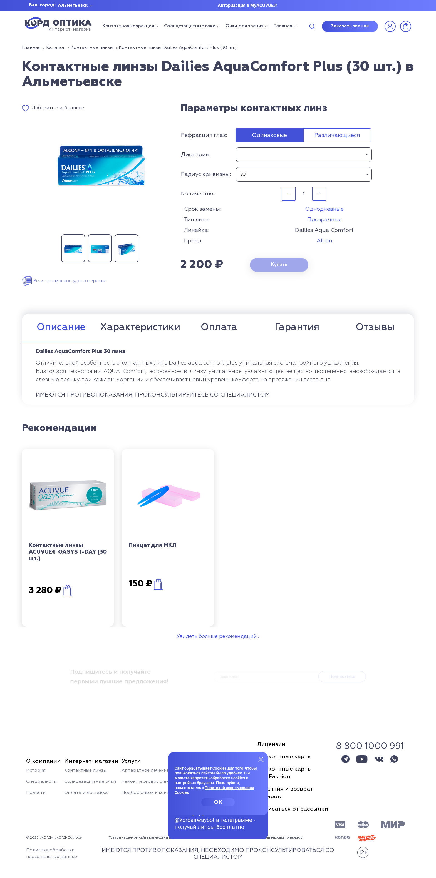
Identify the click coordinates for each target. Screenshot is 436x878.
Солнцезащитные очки (189, 26)
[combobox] (304, 154)
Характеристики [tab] (140, 327)
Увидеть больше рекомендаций (217, 636)
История (36, 770)
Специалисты (41, 781)
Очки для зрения (245, 26)
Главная (283, 26)
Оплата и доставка (86, 793)
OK (218, 802)
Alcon (324, 241)
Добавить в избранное (58, 108)
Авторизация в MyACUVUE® (247, 5)
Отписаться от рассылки (292, 809)
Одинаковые (269, 135)
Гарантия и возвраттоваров (285, 792)
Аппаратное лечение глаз (151, 770)
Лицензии (271, 744)
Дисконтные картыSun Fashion (284, 772)
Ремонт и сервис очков (147, 781)
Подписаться (343, 676)
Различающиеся (337, 135)
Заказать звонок (350, 26)
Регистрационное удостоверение (69, 281)
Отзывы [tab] (375, 327)
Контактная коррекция (128, 26)
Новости (36, 793)
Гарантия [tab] (297, 327)
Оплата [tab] (219, 327)
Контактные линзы (85, 770)
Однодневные (324, 209)
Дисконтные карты (284, 756)
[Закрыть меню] (261, 759)
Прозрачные (324, 219)
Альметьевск (73, 5)
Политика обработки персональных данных (52, 853)
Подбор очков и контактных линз (159, 793)
